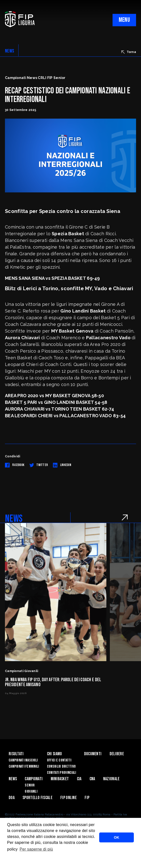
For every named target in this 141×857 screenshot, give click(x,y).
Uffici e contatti (59, 760)
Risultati (16, 753)
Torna (128, 52)
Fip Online (68, 797)
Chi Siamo (54, 753)
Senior (30, 785)
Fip (87, 797)
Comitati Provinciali (61, 772)
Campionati (34, 778)
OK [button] (116, 837)
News (13, 778)
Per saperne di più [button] (36, 849)
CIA (79, 778)
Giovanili (31, 791)
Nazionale (111, 778)
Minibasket (60, 778)
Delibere (117, 753)
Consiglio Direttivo (61, 766)
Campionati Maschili (23, 760)
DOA (12, 797)
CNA (92, 778)
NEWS (9, 51)
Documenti (93, 753)
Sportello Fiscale (37, 797)
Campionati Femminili (24, 766)
